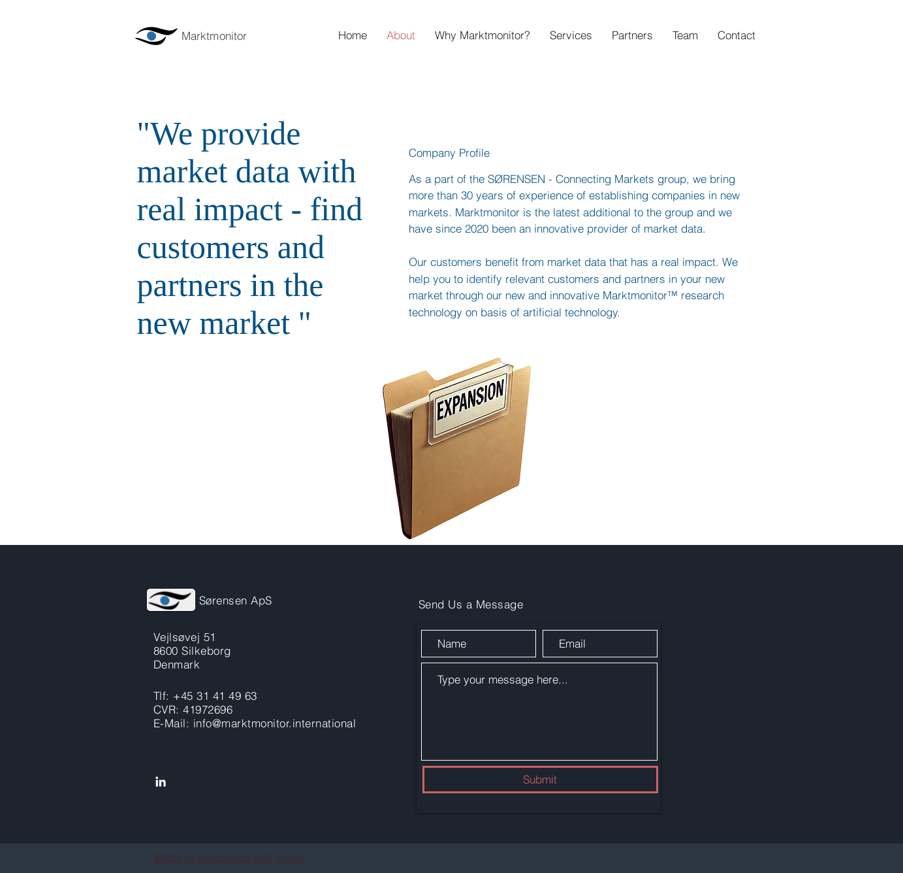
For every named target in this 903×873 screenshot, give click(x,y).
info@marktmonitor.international (274, 723)
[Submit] (540, 779)
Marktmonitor (214, 35)
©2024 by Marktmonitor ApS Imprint (228, 858)
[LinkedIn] (160, 781)
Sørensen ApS (235, 600)
